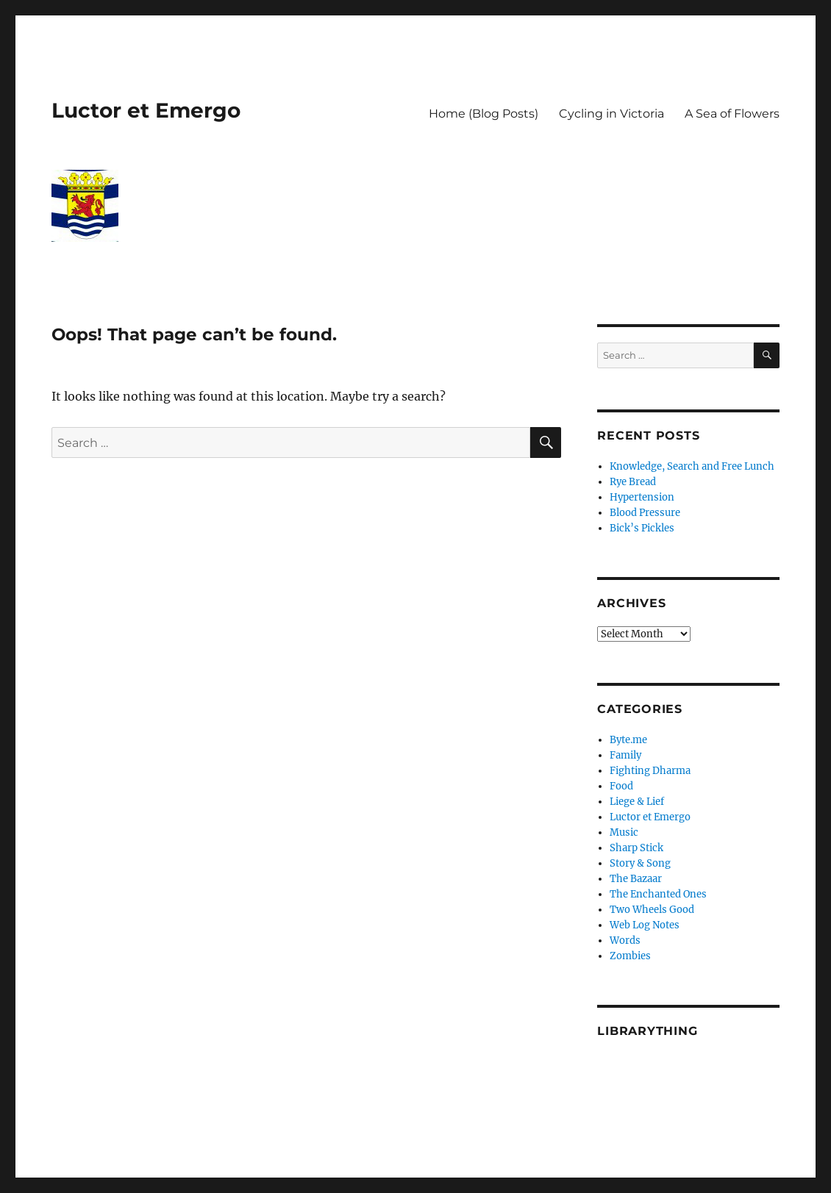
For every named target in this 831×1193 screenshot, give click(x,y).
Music (624, 832)
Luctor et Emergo (145, 110)
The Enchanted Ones (658, 894)
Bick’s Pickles (642, 528)
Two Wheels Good (652, 909)
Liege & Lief (637, 801)
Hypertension (642, 497)
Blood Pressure (645, 512)
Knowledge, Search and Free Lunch (692, 466)
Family (625, 755)
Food (621, 786)
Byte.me (628, 740)
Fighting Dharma (650, 770)
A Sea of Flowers (732, 114)
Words (625, 940)
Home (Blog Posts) (483, 114)
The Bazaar (636, 879)
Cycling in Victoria (611, 114)
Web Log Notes (645, 925)
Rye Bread (633, 482)
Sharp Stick (636, 848)
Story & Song (640, 863)
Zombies (630, 956)
